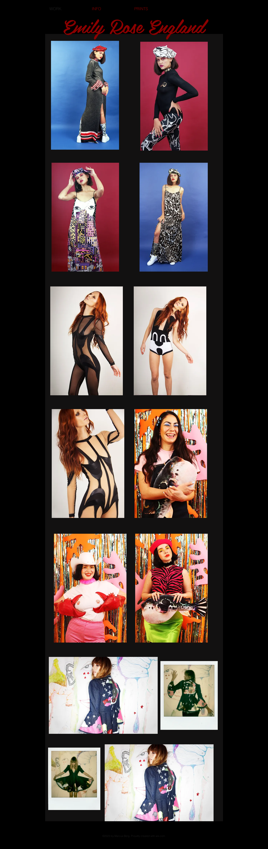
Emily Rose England (133, 26)
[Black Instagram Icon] (248, 834)
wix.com (160, 836)
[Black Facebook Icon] (241, 834)
